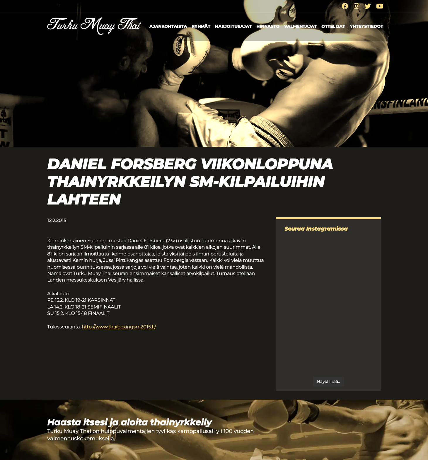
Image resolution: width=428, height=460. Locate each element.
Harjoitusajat (233, 26)
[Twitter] (367, 6)
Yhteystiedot (366, 26)
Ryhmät (201, 26)
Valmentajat (300, 26)
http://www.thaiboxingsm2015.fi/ (119, 327)
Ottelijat (333, 26)
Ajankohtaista (168, 26)
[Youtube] (380, 6)
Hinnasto (267, 26)
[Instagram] (356, 6)
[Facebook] (345, 6)
